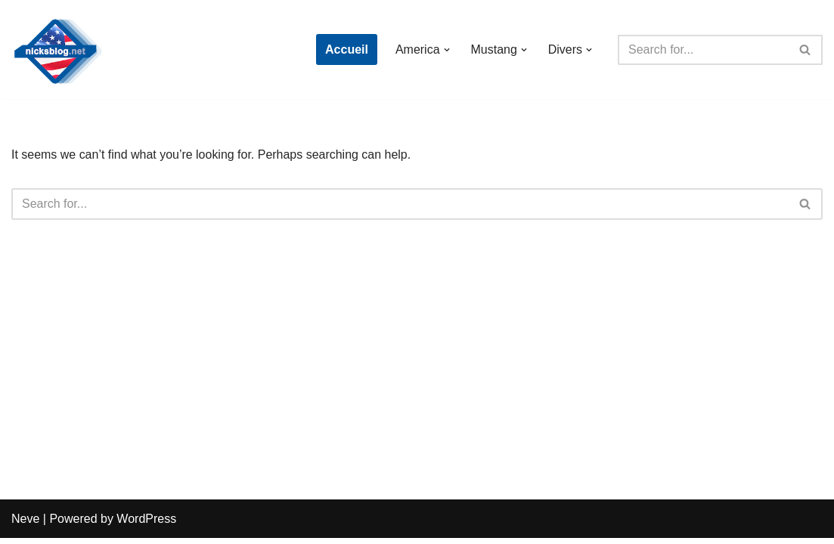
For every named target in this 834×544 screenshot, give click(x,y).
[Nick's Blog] (56, 49)
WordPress (146, 524)
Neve (25, 524)
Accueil (346, 49)
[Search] (703, 50)
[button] (446, 50)
